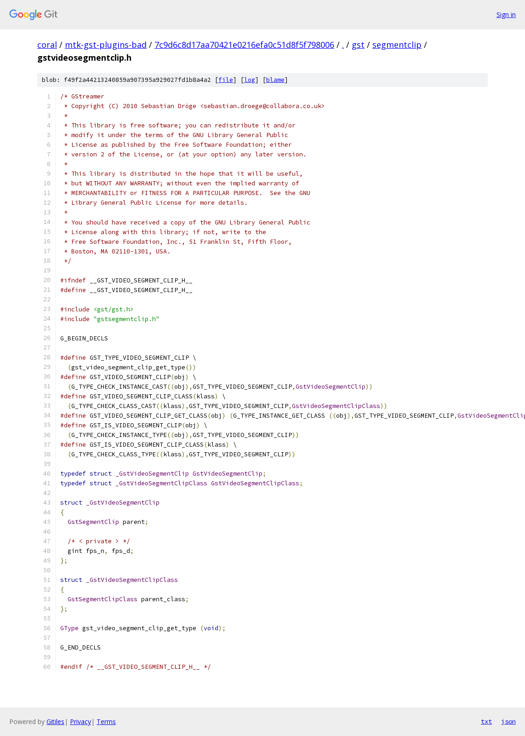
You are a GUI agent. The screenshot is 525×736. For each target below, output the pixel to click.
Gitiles (55, 721)
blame (275, 80)
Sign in (506, 14)
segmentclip (397, 44)
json (508, 721)
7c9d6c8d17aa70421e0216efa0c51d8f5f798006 (244, 44)
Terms (106, 721)
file (225, 80)
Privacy (80, 721)
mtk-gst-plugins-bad (106, 44)
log (249, 80)
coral (47, 44)
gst (358, 44)
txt (486, 721)
